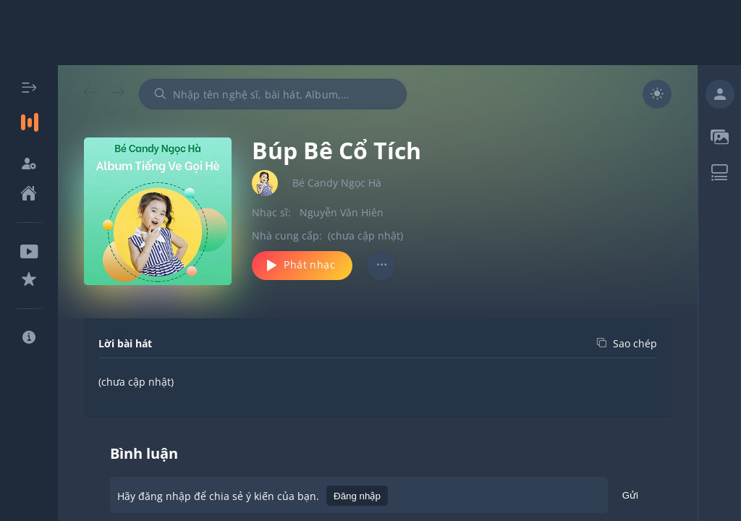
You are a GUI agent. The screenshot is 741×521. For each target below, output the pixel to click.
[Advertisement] (370, 32)
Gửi (630, 497)
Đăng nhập (357, 496)
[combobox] (273, 94)
